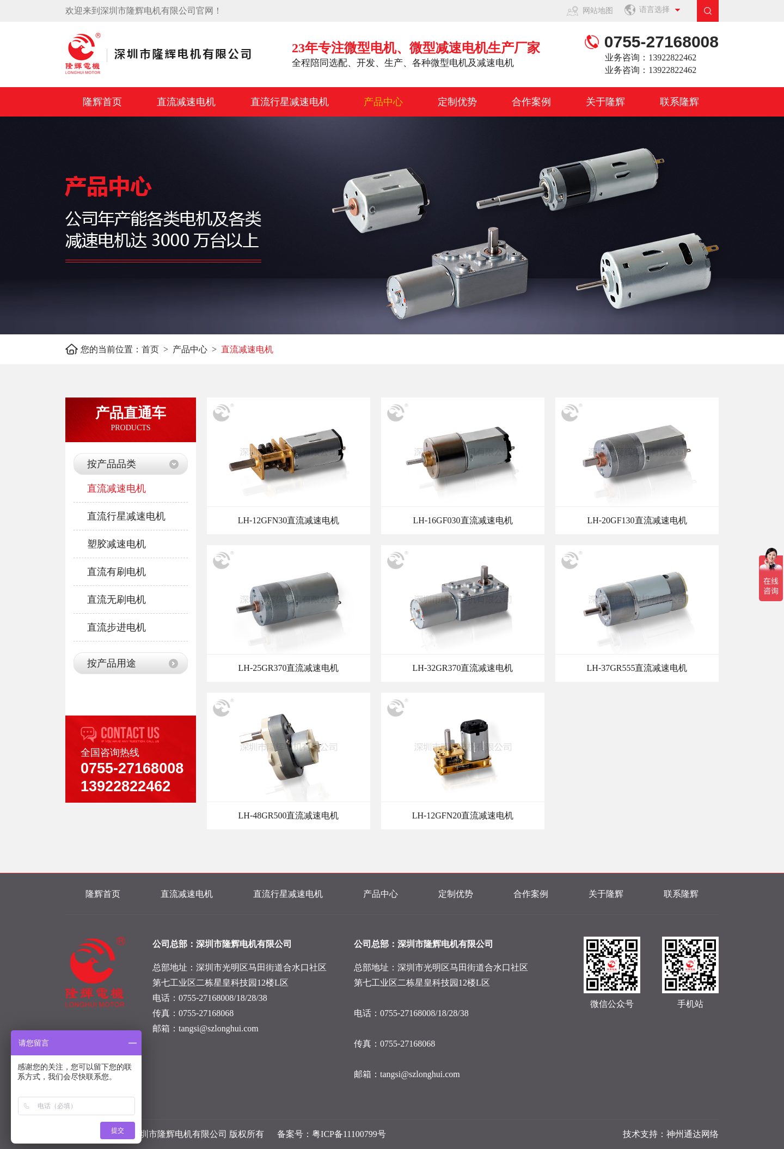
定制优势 (457, 101)
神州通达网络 (692, 1134)
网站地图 (598, 11)
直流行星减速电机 (289, 101)
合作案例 (531, 101)
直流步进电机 (116, 627)
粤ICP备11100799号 (349, 1134)
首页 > (157, 349)
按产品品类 (111, 464)
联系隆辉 (679, 101)
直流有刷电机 (116, 571)
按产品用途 (111, 663)
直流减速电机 (186, 101)
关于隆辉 (605, 101)
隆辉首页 (102, 101)
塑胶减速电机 (116, 544)
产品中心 (383, 101)
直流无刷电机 (116, 599)
